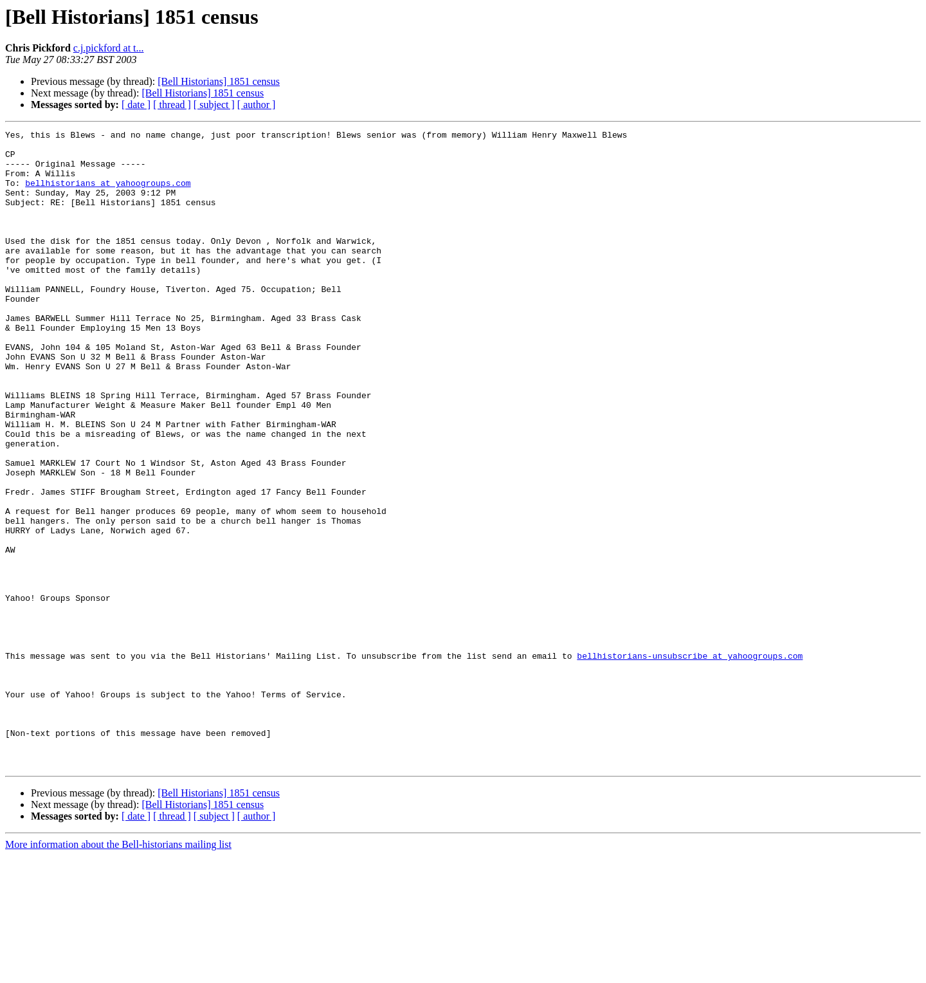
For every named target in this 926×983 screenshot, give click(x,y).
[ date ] (136, 104)
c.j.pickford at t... (108, 47)
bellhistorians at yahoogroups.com (107, 194)
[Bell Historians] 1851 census (219, 81)
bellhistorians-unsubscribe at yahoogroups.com (690, 761)
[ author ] (256, 104)
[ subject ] (214, 104)
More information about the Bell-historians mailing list (118, 971)
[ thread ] (172, 104)
